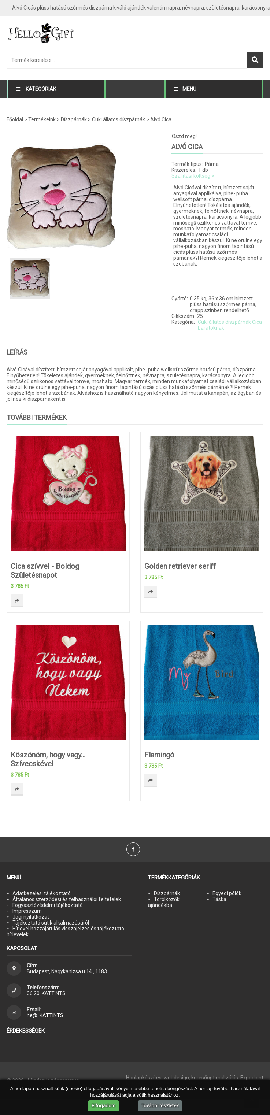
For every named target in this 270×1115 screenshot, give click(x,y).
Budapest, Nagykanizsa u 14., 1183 (67, 971)
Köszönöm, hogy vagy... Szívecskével (48, 759)
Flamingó (159, 755)
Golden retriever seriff (180, 566)
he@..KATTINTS (45, 1015)
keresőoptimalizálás (214, 1078)
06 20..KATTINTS (46, 993)
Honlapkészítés (144, 1078)
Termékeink (42, 119)
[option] (80, 198)
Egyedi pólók (226, 893)
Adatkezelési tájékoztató (41, 893)
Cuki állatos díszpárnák (118, 119)
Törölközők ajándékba (164, 902)
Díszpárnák (74, 119)
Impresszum (27, 911)
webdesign (176, 1078)
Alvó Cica (160, 119)
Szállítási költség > (192, 176)
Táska (219, 899)
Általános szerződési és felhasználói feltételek (66, 899)
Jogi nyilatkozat (30, 917)
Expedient (251, 1078)
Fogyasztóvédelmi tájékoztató (47, 905)
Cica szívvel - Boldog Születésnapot (45, 570)
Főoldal (15, 119)
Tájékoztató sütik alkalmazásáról (50, 923)
